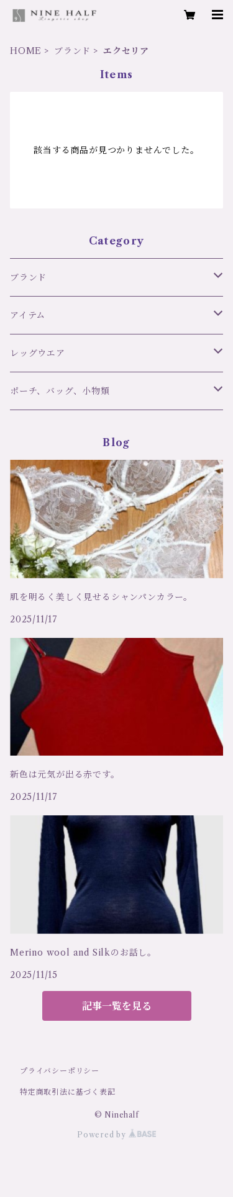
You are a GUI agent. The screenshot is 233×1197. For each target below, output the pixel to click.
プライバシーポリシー (59, 1070)
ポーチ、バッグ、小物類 (60, 391)
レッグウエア (37, 353)
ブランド (72, 50)
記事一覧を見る (117, 1006)
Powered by (116, 1134)
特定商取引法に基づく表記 (68, 1091)
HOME (26, 50)
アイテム (27, 315)
